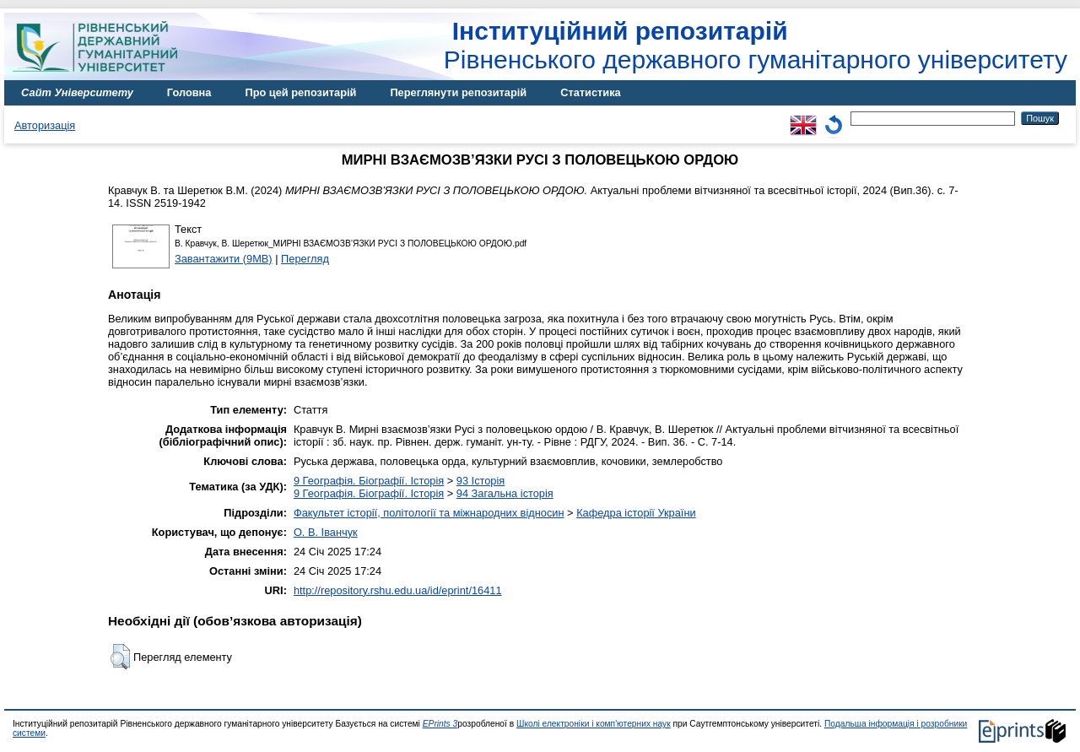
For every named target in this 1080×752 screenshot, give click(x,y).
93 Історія (480, 480)
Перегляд (305, 258)
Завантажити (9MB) (224, 258)
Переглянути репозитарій (458, 92)
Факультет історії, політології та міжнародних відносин (429, 512)
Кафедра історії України (636, 512)
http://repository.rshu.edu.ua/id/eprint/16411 (398, 590)
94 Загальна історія (505, 493)
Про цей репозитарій (300, 92)
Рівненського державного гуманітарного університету (755, 45)
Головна (189, 92)
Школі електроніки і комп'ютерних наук (593, 723)
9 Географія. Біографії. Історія (369, 480)
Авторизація (44, 125)
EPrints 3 (440, 723)
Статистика (590, 92)
